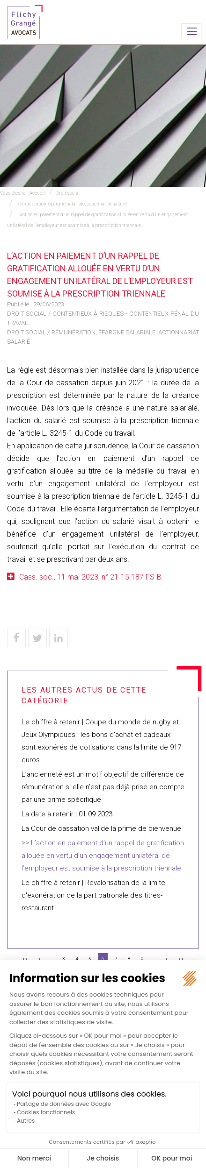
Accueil (37, 193)
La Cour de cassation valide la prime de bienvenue (101, 828)
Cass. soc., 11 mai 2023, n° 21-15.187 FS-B (90, 577)
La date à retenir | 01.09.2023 (67, 814)
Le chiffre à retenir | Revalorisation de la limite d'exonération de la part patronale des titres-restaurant (93, 895)
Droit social (68, 193)
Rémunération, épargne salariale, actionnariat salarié (71, 203)
